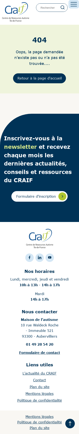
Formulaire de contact (39, 352)
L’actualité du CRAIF (39, 373)
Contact (39, 380)
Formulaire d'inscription (41, 196)
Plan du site (40, 387)
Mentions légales (39, 394)
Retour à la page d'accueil (39, 78)
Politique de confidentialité (39, 400)
